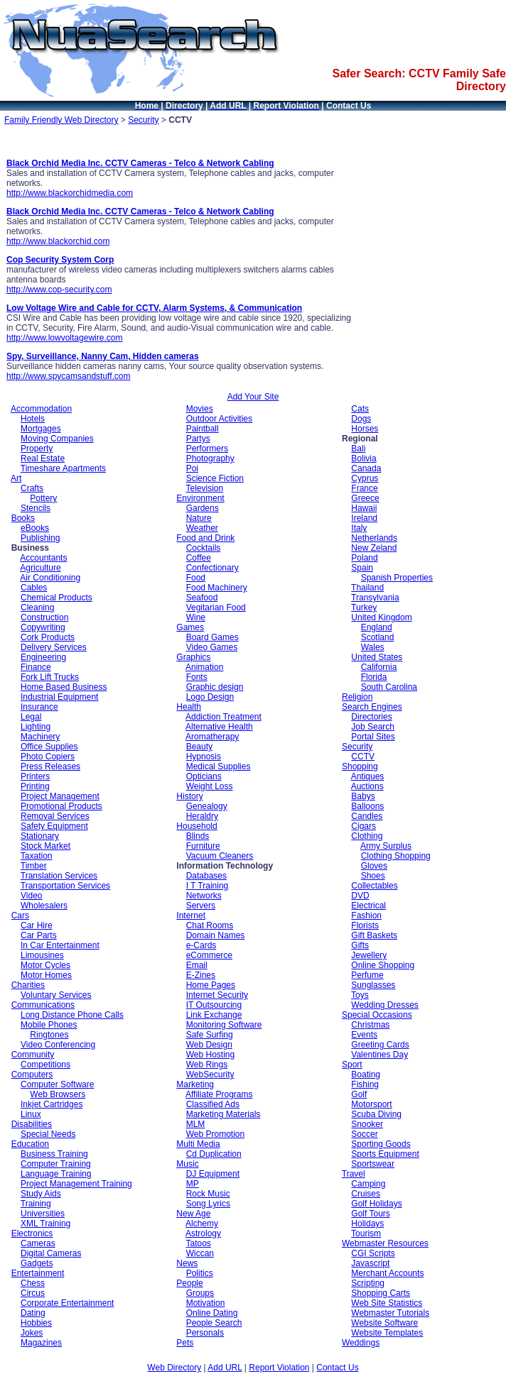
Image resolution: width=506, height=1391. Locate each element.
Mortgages (41, 429)
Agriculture (40, 568)
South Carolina (389, 687)
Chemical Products (56, 598)
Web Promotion (215, 1134)
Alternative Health (219, 727)
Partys (198, 439)
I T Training (207, 886)
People (189, 1283)
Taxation (37, 856)
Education (30, 1144)
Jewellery (369, 955)
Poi (192, 468)
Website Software (384, 1323)
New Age (193, 1214)
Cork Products (48, 637)
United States (376, 657)
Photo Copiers (48, 757)
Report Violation (279, 1368)
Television (204, 488)
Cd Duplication (214, 1154)
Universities (43, 1214)
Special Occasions (377, 1015)
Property (37, 448)
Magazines (41, 1343)
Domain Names (215, 935)
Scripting (367, 1283)
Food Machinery (216, 588)
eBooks (35, 528)
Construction (44, 617)
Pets (184, 1343)
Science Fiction (215, 478)
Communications (43, 1005)
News (187, 1263)
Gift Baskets (374, 935)
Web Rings (206, 1065)
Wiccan (200, 1253)
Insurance (39, 707)
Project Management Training (76, 1184)
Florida (374, 677)
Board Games (212, 637)
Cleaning (37, 607)
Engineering (43, 657)
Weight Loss (209, 786)
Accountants (43, 558)
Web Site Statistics (386, 1303)
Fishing (365, 1084)
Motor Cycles (45, 965)
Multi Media (198, 1144)
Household (196, 826)
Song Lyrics (208, 1204)
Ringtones (49, 1035)
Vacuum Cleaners (220, 856)
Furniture (203, 846)
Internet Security (217, 995)
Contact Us (337, 1368)
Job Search (372, 727)
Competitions (45, 1065)
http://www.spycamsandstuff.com (68, 376)
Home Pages (210, 985)
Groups (200, 1293)
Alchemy (201, 1223)
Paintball (202, 429)
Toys (360, 995)
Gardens (202, 508)
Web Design (209, 1045)
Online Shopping (382, 965)
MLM (195, 1124)
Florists (365, 925)
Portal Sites (372, 737)
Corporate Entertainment (67, 1303)
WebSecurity (210, 1074)
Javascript (370, 1263)
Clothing (366, 836)
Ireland (364, 518)
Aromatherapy (212, 737)
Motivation (205, 1303)
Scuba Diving (376, 1114)
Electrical (368, 906)
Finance (36, 667)
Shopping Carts (380, 1293)
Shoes (373, 876)
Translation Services (59, 876)
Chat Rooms (210, 925)
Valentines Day (379, 1055)
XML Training (45, 1223)
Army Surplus (385, 846)
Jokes (32, 1333)
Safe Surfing (209, 1035)
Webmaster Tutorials (390, 1313)
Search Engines (372, 707)
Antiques (367, 776)
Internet (190, 915)
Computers (32, 1074)
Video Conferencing (58, 1045)
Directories (371, 717)
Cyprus (364, 478)
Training (36, 1204)
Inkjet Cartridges (51, 1104)
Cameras (38, 1243)
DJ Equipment (212, 1174)
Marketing (195, 1084)
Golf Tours (370, 1214)
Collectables (374, 886)
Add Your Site (253, 397)
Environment (200, 498)
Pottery (43, 498)
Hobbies (36, 1323)
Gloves (374, 866)
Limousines (42, 955)
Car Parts (39, 935)
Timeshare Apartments (63, 468)
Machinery (40, 737)
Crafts (32, 488)
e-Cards (201, 945)
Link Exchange (214, 1015)
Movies (199, 409)
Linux (31, 1114)
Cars (20, 915)
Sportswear (372, 1164)
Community (33, 1055)
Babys (363, 796)
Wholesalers (44, 906)
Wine (195, 617)
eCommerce (209, 955)
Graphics (193, 657)
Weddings (361, 1343)
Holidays (367, 1223)
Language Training (56, 1174)
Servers (200, 906)
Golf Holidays (376, 1204)
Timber (34, 866)
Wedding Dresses (385, 1005)
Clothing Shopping (396, 856)
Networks (204, 896)
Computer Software (57, 1084)
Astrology (203, 1233)
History (189, 796)
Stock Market (45, 846)
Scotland (377, 637)
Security (143, 120)
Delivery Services (54, 647)
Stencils (35, 508)
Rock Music (208, 1194)
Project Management (60, 796)
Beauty (199, 747)
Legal (31, 717)
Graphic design (215, 687)
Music (187, 1164)
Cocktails (203, 548)
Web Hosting (210, 1055)
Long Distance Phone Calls (72, 1015)
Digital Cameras (51, 1253)
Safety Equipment (54, 826)
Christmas (370, 1025)
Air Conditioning (50, 578)
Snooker (367, 1124)
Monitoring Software (224, 1025)
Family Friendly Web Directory (61, 120)
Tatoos (197, 1243)
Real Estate (43, 458)
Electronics (32, 1233)
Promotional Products (61, 806)
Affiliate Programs (218, 1094)
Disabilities (31, 1124)
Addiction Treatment (223, 717)
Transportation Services (65, 886)
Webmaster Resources (385, 1243)
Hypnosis (203, 757)
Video (31, 896)
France (364, 488)
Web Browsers (57, 1094)
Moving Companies (57, 439)
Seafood (202, 598)
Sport (352, 1065)
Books (23, 518)
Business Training (54, 1154)
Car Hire (37, 925)
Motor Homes (46, 975)
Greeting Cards (380, 1045)
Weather (202, 528)
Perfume (367, 975)
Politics (199, 1273)
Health (188, 707)
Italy (359, 528)
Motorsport (371, 1104)
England (376, 627)
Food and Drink (205, 538)
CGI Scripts (372, 1253)
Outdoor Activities (219, 419)
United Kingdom (381, 617)
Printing (35, 786)
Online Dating (212, 1313)
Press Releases (50, 766)
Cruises (365, 1194)
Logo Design (210, 697)
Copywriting (43, 627)
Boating (365, 1074)
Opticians (204, 776)
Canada (366, 468)
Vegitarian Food (216, 607)
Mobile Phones (49, 1025)
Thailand (367, 588)
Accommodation (41, 409)
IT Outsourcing (214, 1005)
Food (195, 578)
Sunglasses (373, 985)
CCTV (363, 757)
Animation (204, 667)
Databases (206, 876)
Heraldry (202, 816)
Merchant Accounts (387, 1273)
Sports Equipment (385, 1154)
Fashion (366, 915)
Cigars (363, 826)
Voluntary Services (56, 995)
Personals (205, 1333)
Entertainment (38, 1273)
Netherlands (374, 538)
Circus (33, 1293)
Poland (364, 558)
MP (192, 1184)
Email (197, 965)
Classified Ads (212, 1104)
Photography (210, 458)
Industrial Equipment (59, 697)
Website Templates (387, 1333)
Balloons (367, 806)
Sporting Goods (380, 1144)
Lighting (35, 727)
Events (364, 1035)
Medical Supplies (218, 766)
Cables (34, 588)
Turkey (364, 607)
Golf (359, 1094)
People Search (214, 1323)
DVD (360, 896)
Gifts (360, 945)
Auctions (367, 786)
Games (190, 627)
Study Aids (41, 1194)
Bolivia (363, 458)
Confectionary (212, 568)
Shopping (360, 766)
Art (16, 478)
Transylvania (375, 598)
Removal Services (55, 816)
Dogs (361, 419)
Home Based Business (64, 687)
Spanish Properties (397, 578)
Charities (28, 985)
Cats (360, 409)
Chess (33, 1283)
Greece (365, 498)
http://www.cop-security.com (59, 290)
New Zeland (374, 548)
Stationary (40, 836)
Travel (353, 1174)
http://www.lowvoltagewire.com (64, 338)
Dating (33, 1313)
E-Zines (200, 975)
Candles (366, 816)
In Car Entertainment (60, 945)
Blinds (198, 836)
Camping (368, 1184)
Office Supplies (49, 747)
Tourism (366, 1233)
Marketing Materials (223, 1114)
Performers (207, 448)
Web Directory (174, 1368)
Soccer (364, 1134)
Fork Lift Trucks (50, 677)
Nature (199, 518)
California (379, 667)
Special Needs (48, 1134)
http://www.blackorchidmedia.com (69, 193)
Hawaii (364, 508)
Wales (372, 647)
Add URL (225, 1368)
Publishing (40, 538)
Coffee (198, 558)
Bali (358, 448)
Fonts (197, 677)
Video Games (212, 647)
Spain (362, 568)
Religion (357, 697)
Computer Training (56, 1164)
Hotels (33, 419)
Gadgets (37, 1263)
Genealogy (206, 806)
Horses (364, 429)
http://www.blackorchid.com (57, 241)
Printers (35, 776)
